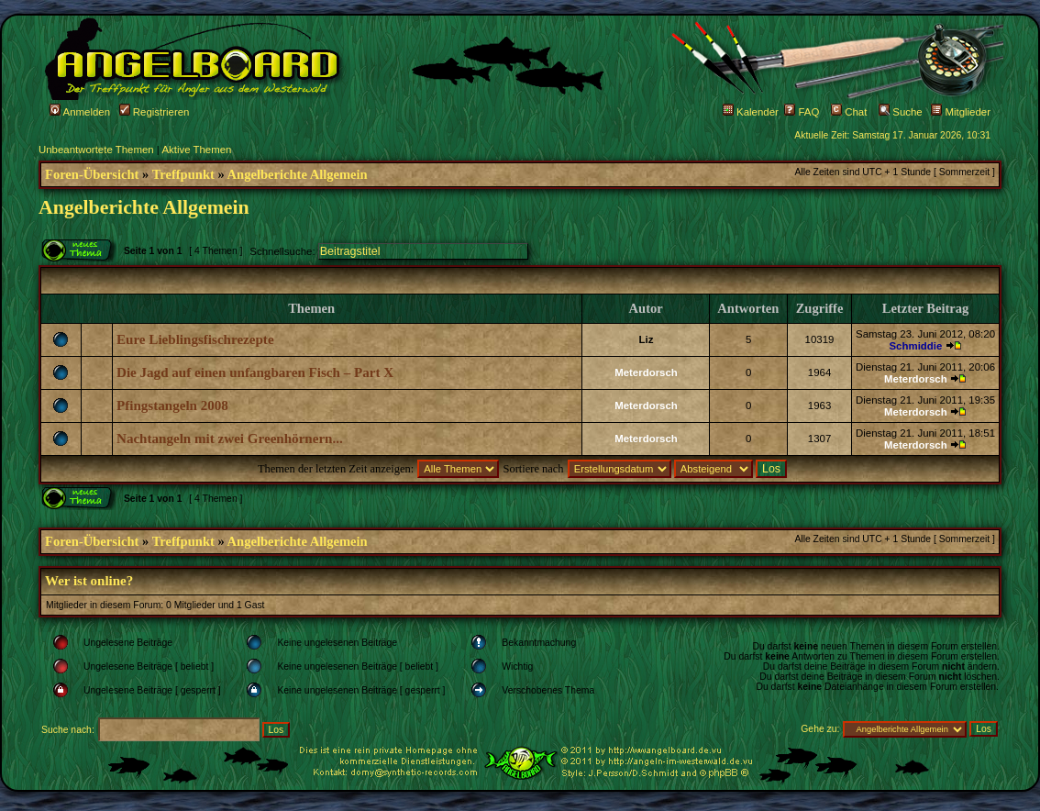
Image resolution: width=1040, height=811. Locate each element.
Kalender (751, 111)
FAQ (801, 111)
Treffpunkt (183, 174)
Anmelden (80, 111)
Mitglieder (960, 111)
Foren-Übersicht (91, 174)
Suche (901, 111)
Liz (646, 339)
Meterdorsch (646, 372)
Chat (849, 111)
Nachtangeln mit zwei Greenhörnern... (229, 438)
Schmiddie (915, 345)
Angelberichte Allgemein (297, 174)
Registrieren (154, 111)
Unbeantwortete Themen (96, 149)
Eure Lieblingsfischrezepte (195, 339)
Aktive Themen (196, 149)
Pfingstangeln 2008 (172, 405)
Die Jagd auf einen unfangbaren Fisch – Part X (254, 372)
